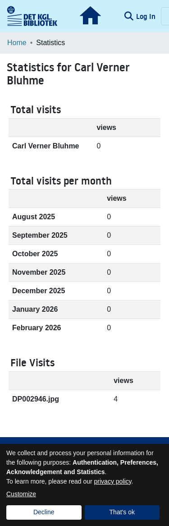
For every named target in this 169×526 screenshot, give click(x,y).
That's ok (122, 512)
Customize (21, 494)
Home (17, 42)
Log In (146, 16)
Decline (44, 512)
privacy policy (113, 481)
